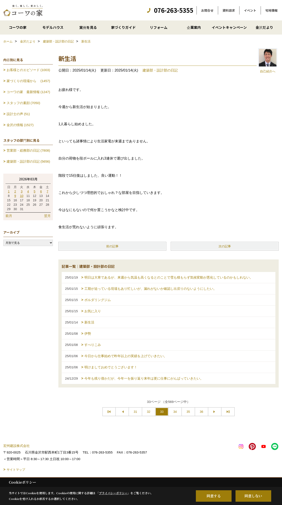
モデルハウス (52, 27)
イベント (250, 10)
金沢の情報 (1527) (20, 125)
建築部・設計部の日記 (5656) (28, 161)
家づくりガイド (123, 27)
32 (148, 411)
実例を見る (88, 27)
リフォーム (158, 27)
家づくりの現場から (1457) (28, 81)
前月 (9, 216)
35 (188, 411)
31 (135, 411)
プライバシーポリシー (113, 493)
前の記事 (112, 246)
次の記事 (225, 246)
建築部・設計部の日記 (160, 70)
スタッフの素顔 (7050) (23, 103)
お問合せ (207, 10)
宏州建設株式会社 (16, 446)
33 (162, 411)
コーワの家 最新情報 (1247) (28, 92)
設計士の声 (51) (18, 114)
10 (21, 196)
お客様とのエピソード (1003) (28, 70)
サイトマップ (16, 469)
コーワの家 (17, 27)
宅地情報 (271, 10)
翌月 (47, 216)
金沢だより (264, 27)
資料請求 (229, 10)
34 (175, 411)
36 (201, 411)
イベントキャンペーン (229, 27)
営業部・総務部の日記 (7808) (28, 150)
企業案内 (194, 27)
